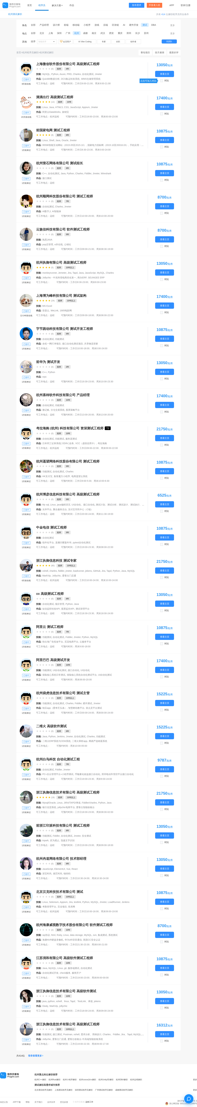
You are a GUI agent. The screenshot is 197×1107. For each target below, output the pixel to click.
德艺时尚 (57, 873)
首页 (29, 5)
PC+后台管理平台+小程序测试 (58, 774)
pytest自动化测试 (81, 542)
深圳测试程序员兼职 (84, 1090)
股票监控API (67, 608)
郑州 (129, 33)
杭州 (76, 33)
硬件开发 (133, 25)
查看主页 (164, 73)
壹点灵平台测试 (94, 708)
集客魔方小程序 (62, 476)
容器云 (45, 310)
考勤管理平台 (49, 906)
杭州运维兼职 (136, 1079)
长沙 (137, 33)
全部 (33, 25)
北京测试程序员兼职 (43, 1090)
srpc (44, 376)
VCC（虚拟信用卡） (85, 443)
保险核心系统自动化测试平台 (82, 675)
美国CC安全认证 (91, 939)
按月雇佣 (159, 52)
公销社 (67, 244)
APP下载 (17, 1102)
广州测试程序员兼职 (104, 1090)
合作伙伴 (51, 1102)
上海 (50, 33)
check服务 (65, 973)
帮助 (28, 1102)
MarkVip (46, 575)
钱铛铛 (67, 873)
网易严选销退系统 (98, 741)
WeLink (54, 310)
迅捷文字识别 (68, 840)
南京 (94, 33)
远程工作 (89, 1102)
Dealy (45, 1006)
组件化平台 (48, 542)
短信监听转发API (51, 608)
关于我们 (38, 1102)
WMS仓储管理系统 (90, 79)
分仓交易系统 (58, 410)
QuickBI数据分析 (51, 79)
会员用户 (65, 41)
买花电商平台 (71, 641)
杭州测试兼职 (15, 14)
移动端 (76, 25)
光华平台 (47, 509)
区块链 (115, 25)
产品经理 (44, 25)
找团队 (169, 41)
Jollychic (56, 575)
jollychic (63, 1006)
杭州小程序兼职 (70, 1079)
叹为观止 (54, 840)
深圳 (59, 33)
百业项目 (62, 906)
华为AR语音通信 (73, 939)
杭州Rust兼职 (55, 1079)
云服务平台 (85, 641)
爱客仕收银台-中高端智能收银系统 (85, 1039)
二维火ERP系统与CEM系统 (56, 741)
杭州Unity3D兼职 (105, 1079)
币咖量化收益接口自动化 (87, 774)
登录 (183, 5)
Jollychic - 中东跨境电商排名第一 (59, 277)
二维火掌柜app (79, 741)
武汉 (102, 33)
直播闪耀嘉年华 (63, 542)
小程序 (87, 25)
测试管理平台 (82, 608)
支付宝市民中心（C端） (80, 509)
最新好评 (173, 52)
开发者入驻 (154, 5)
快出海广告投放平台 (52, 641)
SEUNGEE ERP (96, 277)
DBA (153, 25)
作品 (71, 5)
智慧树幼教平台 (76, 708)
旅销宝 (65, 112)
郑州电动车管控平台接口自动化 (118, 774)
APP (171, 5)
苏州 (146, 33)
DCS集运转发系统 (70, 79)
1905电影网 (66, 310)
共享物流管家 (91, 343)
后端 (105, 25)
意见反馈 (64, 1102)
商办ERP (82, 277)
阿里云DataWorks (51, 112)
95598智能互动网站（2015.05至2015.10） (64, 145)
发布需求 (136, 5)
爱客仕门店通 (69, 575)
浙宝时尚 (47, 873)
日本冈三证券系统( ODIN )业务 (58, 443)
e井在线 (59, 244)
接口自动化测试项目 (72, 343)
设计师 (56, 25)
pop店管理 (47, 244)
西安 (111, 33)
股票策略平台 (73, 410)
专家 (104, 41)
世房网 (71, 906)
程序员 (41, 5)
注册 (188, 5)
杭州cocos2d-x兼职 (87, 1079)
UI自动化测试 (105, 675)
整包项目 (145, 52)
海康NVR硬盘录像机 (52, 939)
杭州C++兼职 (40, 1079)
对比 (166, 80)
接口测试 (47, 178)
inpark (45, 840)
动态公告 (4, 1102)
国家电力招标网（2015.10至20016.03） (108, 145)
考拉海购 (102, 443)
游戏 (97, 25)
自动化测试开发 (50, 973)
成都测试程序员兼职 (124, 1090)
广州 (68, 33)
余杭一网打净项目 (51, 343)
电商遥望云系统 (79, 476)
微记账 (45, 410)
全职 (118, 41)
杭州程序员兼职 (30, 52)
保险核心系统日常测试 (53, 675)
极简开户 (76, 973)
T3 (107, 428)
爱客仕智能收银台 (85, 807)
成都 (85, 33)
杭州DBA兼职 (122, 1079)
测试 (144, 25)
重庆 (120, 33)
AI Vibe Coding (84, 41)
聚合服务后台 (60, 509)
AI (124, 25)
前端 (66, 25)
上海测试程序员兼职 (63, 1090)
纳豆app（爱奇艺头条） (54, 708)
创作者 (133, 41)
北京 (42, 33)
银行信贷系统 (49, 807)
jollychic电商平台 (66, 807)
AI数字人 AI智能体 (51, 211)
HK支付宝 (47, 476)
